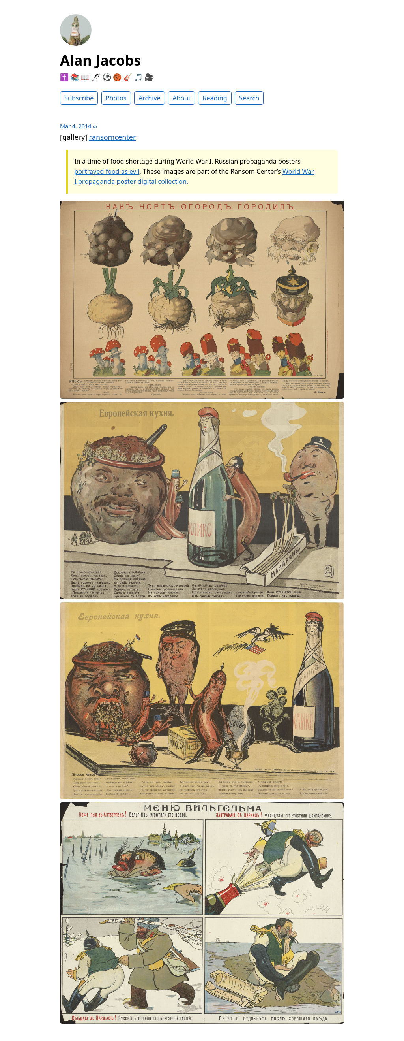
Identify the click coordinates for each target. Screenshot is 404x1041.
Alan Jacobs (100, 60)
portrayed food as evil (106, 171)
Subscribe (79, 98)
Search (249, 98)
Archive (149, 98)
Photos (116, 98)
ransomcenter (112, 137)
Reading (214, 98)
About (181, 98)
